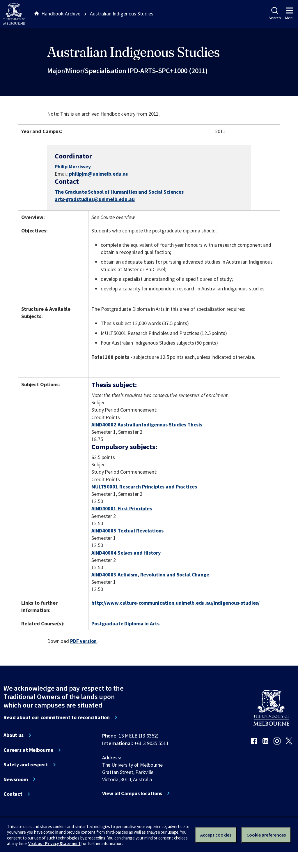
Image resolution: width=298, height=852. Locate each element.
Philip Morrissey (73, 166)
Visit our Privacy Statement (54, 843)
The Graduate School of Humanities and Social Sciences (119, 191)
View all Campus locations (132, 793)
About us (13, 735)
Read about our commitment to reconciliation (56, 717)
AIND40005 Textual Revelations (127, 530)
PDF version (83, 641)
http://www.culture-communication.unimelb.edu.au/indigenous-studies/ (175, 602)
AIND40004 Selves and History (125, 552)
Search (275, 13)
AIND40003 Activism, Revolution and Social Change (150, 574)
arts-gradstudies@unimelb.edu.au (95, 199)
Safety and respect (25, 764)
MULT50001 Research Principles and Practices (144, 486)
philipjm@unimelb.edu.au (99, 174)
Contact (12, 794)
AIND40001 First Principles (121, 508)
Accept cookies (215, 835)
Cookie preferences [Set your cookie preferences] (266, 835)
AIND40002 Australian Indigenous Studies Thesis (146, 424)
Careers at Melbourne (28, 750)
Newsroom (15, 779)
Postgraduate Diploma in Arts (125, 623)
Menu (290, 13)
